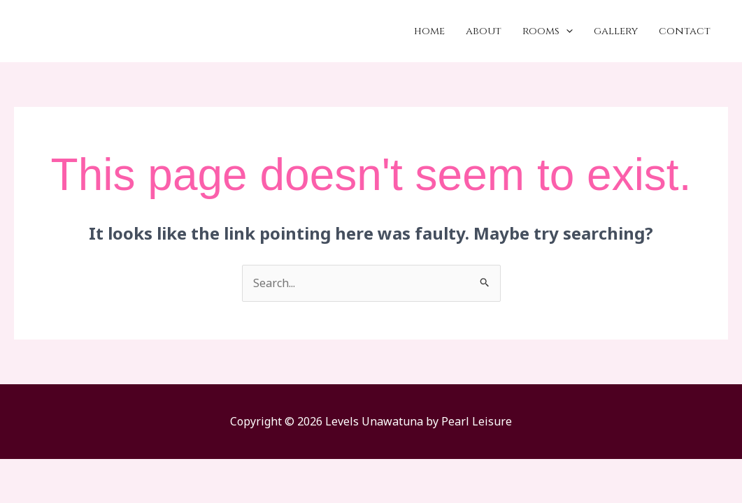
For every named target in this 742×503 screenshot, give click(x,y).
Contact (685, 31)
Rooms (547, 31)
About (483, 31)
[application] (566, 31)
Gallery (616, 31)
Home (429, 31)
